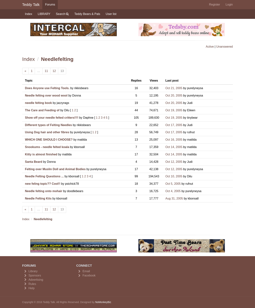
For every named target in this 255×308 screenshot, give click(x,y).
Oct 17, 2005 (173, 125)
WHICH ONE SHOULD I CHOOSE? (49, 139)
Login (229, 4)
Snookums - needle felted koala (47, 147)
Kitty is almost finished (41, 154)
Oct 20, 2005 (173, 95)
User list (111, 14)
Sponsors (34, 275)
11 (46, 71)
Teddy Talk (31, 5)
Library (33, 271)
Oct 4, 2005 (173, 191)
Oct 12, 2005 (173, 161)
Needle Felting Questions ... (44, 176)
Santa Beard (33, 161)
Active (210, 46)
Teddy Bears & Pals (87, 14)
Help (31, 288)
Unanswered (224, 46)
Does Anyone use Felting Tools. (47, 88)
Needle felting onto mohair (43, 191)
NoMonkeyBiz (103, 302)
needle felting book (38, 102)
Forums (50, 4)
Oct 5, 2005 (173, 183)
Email (86, 271)
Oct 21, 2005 (173, 88)
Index (28, 14)
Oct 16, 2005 (173, 139)
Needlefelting (57, 59)
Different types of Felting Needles (48, 125)
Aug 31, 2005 (174, 198)
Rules (32, 283)
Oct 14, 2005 (173, 147)
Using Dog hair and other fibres (47, 132)
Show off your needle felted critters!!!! (51, 117)
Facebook (89, 275)
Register (214, 4)
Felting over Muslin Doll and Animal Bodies (55, 169)
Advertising (35, 279)
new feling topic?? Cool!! (42, 183)
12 (54, 71)
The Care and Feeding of (42, 110)
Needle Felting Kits (38, 198)
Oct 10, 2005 (173, 176)
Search (62, 14)
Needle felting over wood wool (46, 95)
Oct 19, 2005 (173, 110)
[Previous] (25, 71)
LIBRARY (44, 14)
